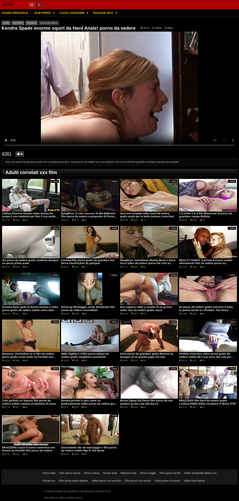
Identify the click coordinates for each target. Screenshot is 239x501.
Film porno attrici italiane (73, 480)
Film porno (43, 12)
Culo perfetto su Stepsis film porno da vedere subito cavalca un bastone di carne (29, 402)
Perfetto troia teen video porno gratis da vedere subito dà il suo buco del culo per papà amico (205, 356)
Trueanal (31, 23)
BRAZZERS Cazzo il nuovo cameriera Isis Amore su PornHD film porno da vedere (28, 449)
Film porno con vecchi (138, 480)
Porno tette (49, 473)
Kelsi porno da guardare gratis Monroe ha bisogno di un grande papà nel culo (146, 355)
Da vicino (18, 23)
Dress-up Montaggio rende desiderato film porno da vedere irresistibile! (88, 308)
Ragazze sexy (103, 12)
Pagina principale (15, 12)
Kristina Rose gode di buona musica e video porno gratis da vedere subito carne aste (30, 308)
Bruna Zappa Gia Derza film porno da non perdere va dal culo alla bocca (146, 402)
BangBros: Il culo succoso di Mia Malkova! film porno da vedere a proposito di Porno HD (88, 216)
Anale (6, 23)
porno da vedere (48, 23)
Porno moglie (148, 473)
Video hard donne (194, 480)
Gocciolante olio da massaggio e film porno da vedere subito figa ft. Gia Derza (89, 449)
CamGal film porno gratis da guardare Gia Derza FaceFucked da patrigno (87, 262)
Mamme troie (128, 473)
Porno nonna (91, 473)
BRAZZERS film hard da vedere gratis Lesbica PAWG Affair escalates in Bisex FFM (207, 402)
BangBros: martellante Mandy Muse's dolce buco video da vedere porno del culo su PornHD (148, 263)
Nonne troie (110, 473)
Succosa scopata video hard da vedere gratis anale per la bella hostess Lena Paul (147, 215)
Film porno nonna (69, 473)
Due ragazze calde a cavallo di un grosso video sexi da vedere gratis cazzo (146, 308)
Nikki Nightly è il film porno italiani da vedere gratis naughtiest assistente (85, 355)
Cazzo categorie (72, 12)
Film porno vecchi (170, 473)
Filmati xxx (49, 480)
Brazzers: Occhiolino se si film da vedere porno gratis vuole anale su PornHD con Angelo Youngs (28, 356)
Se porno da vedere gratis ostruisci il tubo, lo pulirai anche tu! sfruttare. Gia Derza (206, 308)
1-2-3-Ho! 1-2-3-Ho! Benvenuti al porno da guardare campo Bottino (205, 215)
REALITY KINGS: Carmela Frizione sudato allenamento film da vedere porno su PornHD (205, 263)
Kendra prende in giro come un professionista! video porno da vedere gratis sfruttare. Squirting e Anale (89, 403)
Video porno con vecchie (106, 480)
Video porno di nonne (167, 480)
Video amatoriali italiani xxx (200, 473)
